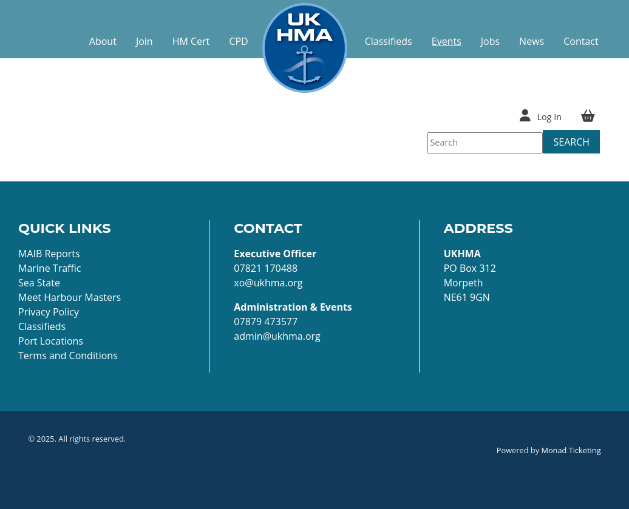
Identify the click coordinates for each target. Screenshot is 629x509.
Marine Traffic (49, 268)
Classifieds (388, 41)
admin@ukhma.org (277, 336)
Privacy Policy (48, 312)
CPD (238, 41)
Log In (549, 117)
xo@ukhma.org (268, 282)
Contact (580, 41)
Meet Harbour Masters (69, 297)
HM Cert (191, 41)
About (103, 41)
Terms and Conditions (68, 355)
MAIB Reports (49, 253)
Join (144, 41)
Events (446, 41)
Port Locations (50, 341)
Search (571, 142)
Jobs (490, 41)
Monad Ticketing (570, 450)
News (531, 41)
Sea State (39, 282)
